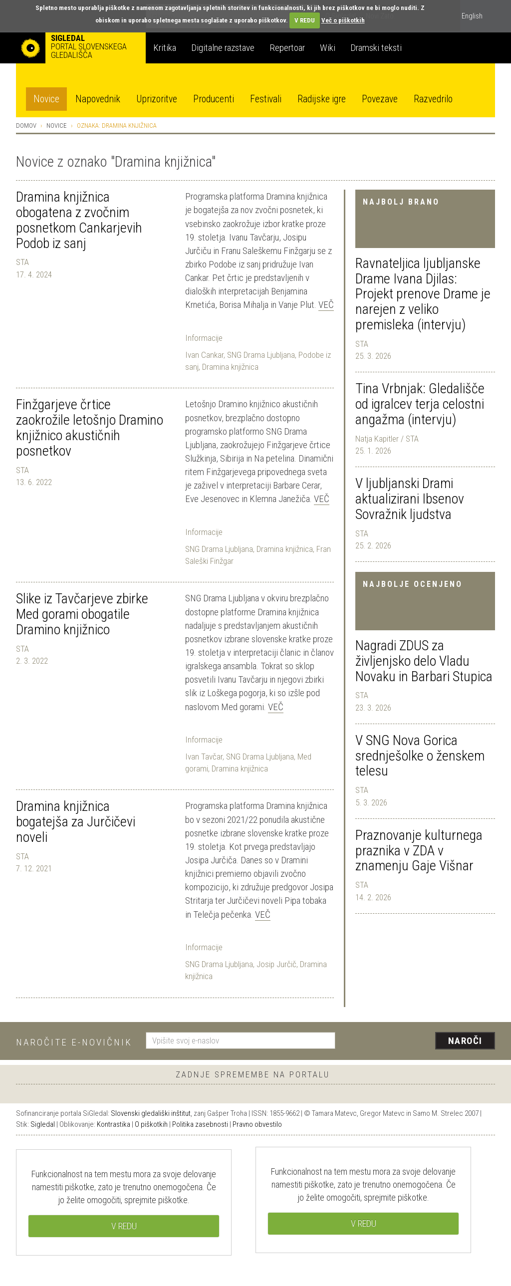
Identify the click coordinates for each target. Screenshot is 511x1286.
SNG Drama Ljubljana (261, 355)
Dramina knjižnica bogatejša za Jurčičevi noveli (75, 821)
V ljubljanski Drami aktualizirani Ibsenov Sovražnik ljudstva (409, 498)
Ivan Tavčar (204, 757)
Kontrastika (113, 1124)
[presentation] (421, 1041)
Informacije (204, 338)
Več (326, 304)
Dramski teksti (376, 47)
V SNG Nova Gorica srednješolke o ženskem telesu (420, 755)
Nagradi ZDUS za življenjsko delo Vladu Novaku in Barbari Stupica (424, 661)
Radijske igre (321, 99)
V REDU (304, 20)
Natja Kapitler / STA (387, 439)
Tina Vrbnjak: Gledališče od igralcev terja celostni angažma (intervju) (420, 404)
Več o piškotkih (343, 20)
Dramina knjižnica (230, 367)
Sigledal (42, 1124)
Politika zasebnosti (200, 1124)
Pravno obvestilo (257, 1124)
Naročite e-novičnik (74, 1042)
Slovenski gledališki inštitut (151, 1113)
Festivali (265, 99)
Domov (26, 125)
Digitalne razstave (223, 47)
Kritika (164, 47)
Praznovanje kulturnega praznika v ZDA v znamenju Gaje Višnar (419, 850)
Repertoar (287, 47)
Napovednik (97, 99)
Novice (46, 99)
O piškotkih (151, 1124)
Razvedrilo (433, 99)
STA (361, 344)
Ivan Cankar (204, 355)
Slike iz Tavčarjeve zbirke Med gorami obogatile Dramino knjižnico (82, 614)
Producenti (213, 99)
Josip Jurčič (276, 964)
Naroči (465, 1040)
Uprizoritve (156, 99)
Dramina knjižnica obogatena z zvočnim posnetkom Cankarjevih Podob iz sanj (79, 220)
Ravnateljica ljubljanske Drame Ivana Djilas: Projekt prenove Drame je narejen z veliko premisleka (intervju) (423, 294)
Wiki (327, 47)
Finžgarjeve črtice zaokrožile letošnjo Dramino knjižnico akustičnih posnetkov (89, 427)
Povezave (380, 99)
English (472, 15)
